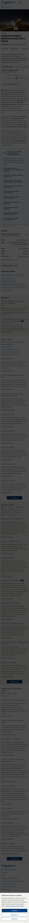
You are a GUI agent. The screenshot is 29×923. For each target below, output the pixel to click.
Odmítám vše (14, 914)
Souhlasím (14, 910)
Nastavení (14, 919)
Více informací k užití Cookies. (15, 906)
